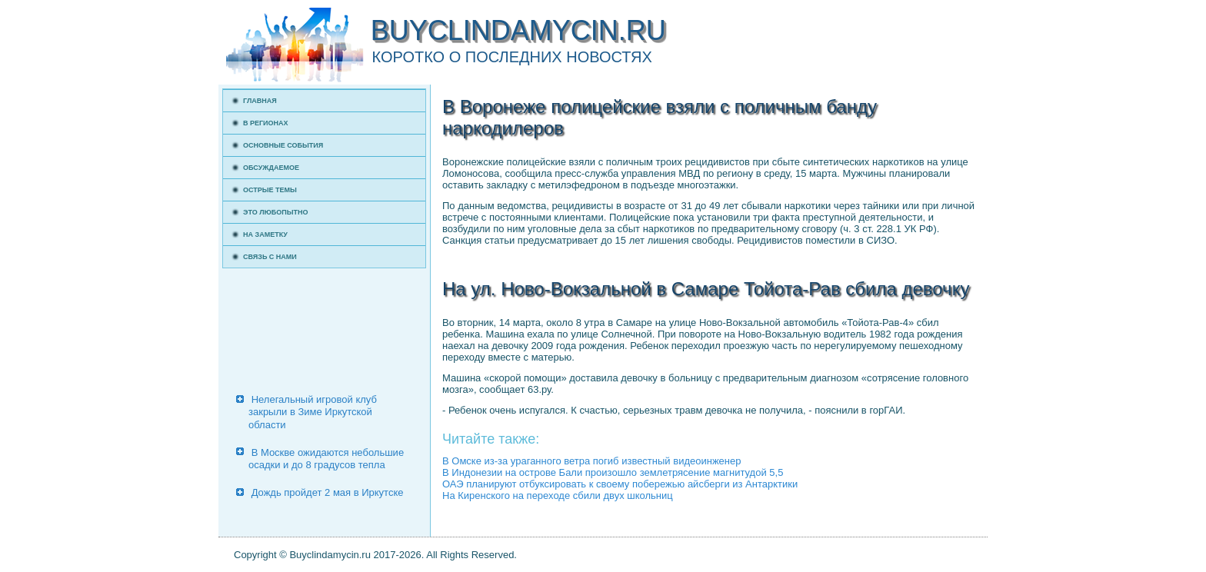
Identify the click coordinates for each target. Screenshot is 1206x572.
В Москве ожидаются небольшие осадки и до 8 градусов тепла (326, 459)
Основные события (283, 145)
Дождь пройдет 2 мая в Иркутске (328, 492)
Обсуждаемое (271, 167)
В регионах (265, 123)
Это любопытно (275, 212)
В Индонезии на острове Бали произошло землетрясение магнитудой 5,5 (612, 472)
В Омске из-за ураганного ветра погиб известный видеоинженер (591, 461)
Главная (260, 101)
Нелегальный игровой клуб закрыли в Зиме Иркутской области (312, 412)
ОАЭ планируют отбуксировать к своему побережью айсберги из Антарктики (620, 484)
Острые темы (270, 190)
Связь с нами (270, 257)
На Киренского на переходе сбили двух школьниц (557, 495)
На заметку (265, 234)
